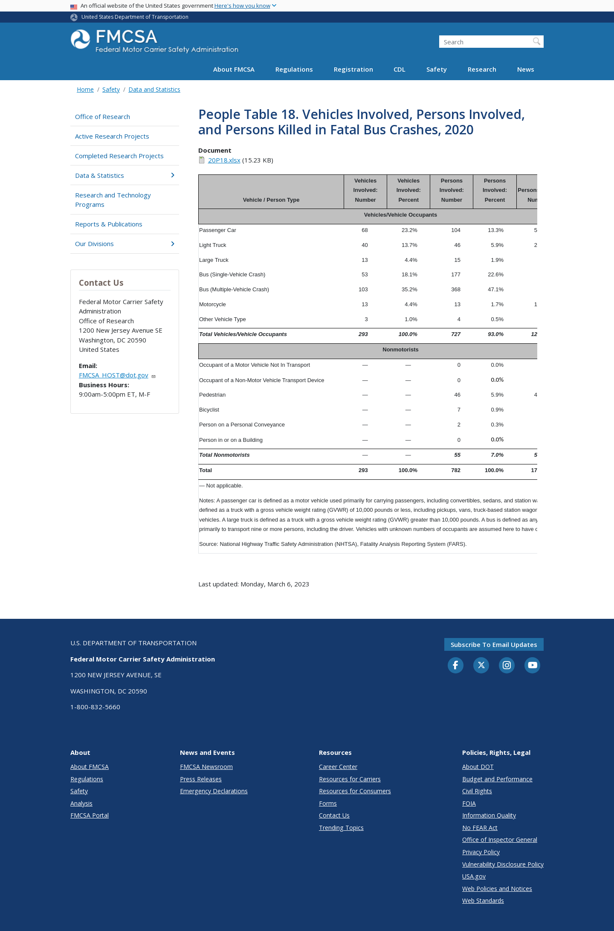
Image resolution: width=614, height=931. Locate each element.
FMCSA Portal (89, 815)
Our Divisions (124, 243)
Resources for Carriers (350, 779)
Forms (328, 803)
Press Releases (201, 779)
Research (482, 69)
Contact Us (334, 815)
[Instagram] (507, 666)
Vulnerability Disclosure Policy (503, 864)
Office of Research (102, 116)
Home (85, 89)
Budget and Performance (497, 779)
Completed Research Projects (119, 155)
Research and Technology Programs (113, 200)
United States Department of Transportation (134, 16)
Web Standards (483, 900)
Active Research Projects (112, 136)
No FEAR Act (480, 828)
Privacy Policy (481, 852)
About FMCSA (234, 69)
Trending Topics (341, 828)
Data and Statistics (154, 89)
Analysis (81, 803)
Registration (353, 69)
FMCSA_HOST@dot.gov (117, 375)
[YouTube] (532, 665)
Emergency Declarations (214, 791)
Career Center (338, 767)
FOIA (469, 803)
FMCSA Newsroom (206, 767)
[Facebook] (456, 665)
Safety (436, 69)
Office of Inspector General (499, 839)
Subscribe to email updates (494, 644)
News (525, 69)
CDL (399, 69)
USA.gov (474, 876)
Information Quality (489, 815)
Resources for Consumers (355, 791)
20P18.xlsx (224, 160)
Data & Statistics (124, 175)
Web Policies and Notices (497, 889)
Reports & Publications (108, 224)
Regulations (294, 69)
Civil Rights (477, 791)
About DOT (478, 767)
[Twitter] (481, 665)
